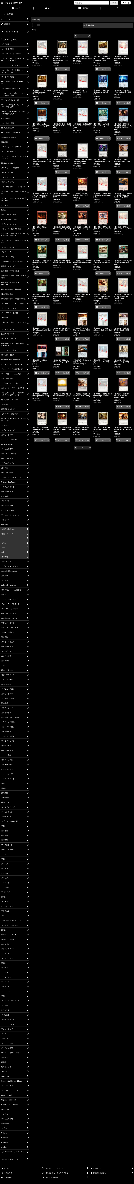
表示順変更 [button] (89, 25)
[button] (117, 8)
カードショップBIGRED (11, 3)
